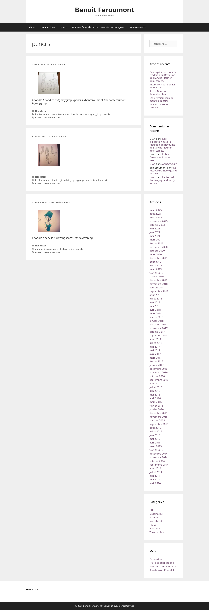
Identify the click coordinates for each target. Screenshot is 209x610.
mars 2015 (155, 446)
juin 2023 (154, 228)
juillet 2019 (155, 265)
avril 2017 (155, 354)
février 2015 (156, 449)
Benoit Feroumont (104, 9)
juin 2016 (154, 390)
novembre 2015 (158, 416)
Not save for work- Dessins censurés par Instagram (98, 27)
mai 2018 (154, 306)
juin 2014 (154, 475)
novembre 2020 (158, 247)
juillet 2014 (155, 472)
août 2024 (155, 213)
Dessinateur (156, 513)
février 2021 (156, 243)
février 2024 (156, 217)
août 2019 (155, 261)
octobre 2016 (157, 376)
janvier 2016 (156, 409)
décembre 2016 (158, 368)
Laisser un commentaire (47, 117)
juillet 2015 (155, 431)
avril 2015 (155, 442)
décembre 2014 (158, 453)
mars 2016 (155, 402)
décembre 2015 (158, 413)
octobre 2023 (157, 225)
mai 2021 (154, 236)
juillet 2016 (155, 387)
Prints (63, 27)
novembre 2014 (158, 457)
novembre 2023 (158, 221)
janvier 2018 (156, 320)
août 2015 (155, 427)
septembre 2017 (158, 335)
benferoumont (42, 114)
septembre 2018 (158, 291)
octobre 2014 (157, 461)
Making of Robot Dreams (159, 106)
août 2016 (155, 383)
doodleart (84, 114)
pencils (106, 114)
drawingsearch (51, 248)
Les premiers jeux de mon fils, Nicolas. (161, 99)
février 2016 (156, 405)
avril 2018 (155, 309)
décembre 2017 (158, 324)
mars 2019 (155, 269)
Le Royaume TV (138, 27)
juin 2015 (154, 435)
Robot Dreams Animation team (158, 93)
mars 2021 (155, 239)
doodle (74, 114)
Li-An (152, 164)
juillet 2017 (155, 343)
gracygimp (95, 114)
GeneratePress (126, 605)
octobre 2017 (157, 331)
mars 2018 (155, 313)
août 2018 (155, 295)
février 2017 (156, 361)
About (32, 27)
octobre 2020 (157, 250)
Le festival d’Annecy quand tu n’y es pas (163, 170)
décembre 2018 (158, 280)
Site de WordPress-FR (161, 570)
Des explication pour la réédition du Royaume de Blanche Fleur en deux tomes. (162, 76)
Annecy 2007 (169, 164)
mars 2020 (155, 254)
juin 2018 (154, 302)
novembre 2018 (158, 284)
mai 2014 (154, 479)
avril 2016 (155, 398)
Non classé (40, 110)
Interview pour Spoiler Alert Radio (162, 86)
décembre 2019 (158, 258)
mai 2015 (154, 438)
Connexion (155, 559)
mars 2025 (155, 210)
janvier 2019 (156, 276)
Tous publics (156, 532)
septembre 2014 (158, 464)
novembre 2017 (158, 328)
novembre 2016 (158, 372)
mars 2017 (155, 357)
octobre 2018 (157, 287)
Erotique (154, 517)
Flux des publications (161, 562)
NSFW (152, 524)
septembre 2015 (158, 424)
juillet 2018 (155, 298)
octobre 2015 (157, 420)
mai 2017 (154, 350)
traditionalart (100, 180)
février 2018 (156, 317)
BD (151, 510)
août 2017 (155, 339)
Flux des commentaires (162, 566)
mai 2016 (154, 394)
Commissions (48, 27)
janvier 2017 (156, 365)
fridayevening (67, 248)
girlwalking (65, 180)
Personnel (155, 528)
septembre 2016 (158, 379)
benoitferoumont (60, 114)
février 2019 (156, 272)
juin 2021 (154, 232)
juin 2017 (154, 346)
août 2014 (155, 468)
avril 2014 (155, 483)
